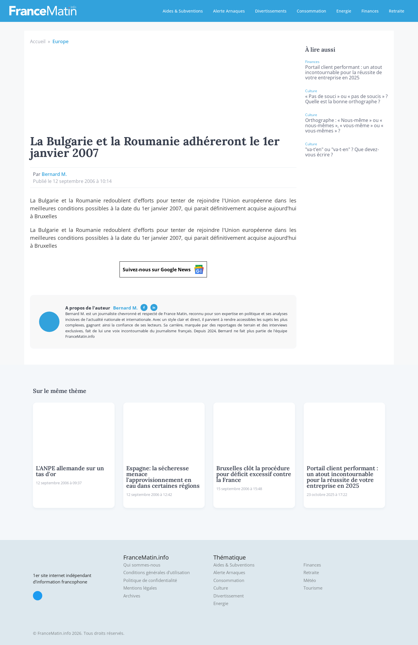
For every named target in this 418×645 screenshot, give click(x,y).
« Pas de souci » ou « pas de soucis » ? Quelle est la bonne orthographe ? (346, 99)
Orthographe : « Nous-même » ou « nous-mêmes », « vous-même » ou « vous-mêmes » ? (344, 125)
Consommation (311, 11)
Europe (60, 41)
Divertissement (228, 596)
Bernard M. (54, 174)
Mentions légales (140, 588)
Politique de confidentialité (150, 580)
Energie (343, 11)
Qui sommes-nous (141, 565)
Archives (131, 596)
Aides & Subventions (183, 11)
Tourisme (312, 588)
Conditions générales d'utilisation (156, 572)
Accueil (37, 41)
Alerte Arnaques (229, 11)
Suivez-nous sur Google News (163, 269)
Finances (370, 11)
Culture (220, 588)
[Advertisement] (163, 89)
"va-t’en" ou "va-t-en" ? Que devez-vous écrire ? (342, 152)
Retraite (396, 11)
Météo (309, 580)
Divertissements (271, 11)
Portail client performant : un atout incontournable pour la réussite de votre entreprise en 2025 (343, 72)
